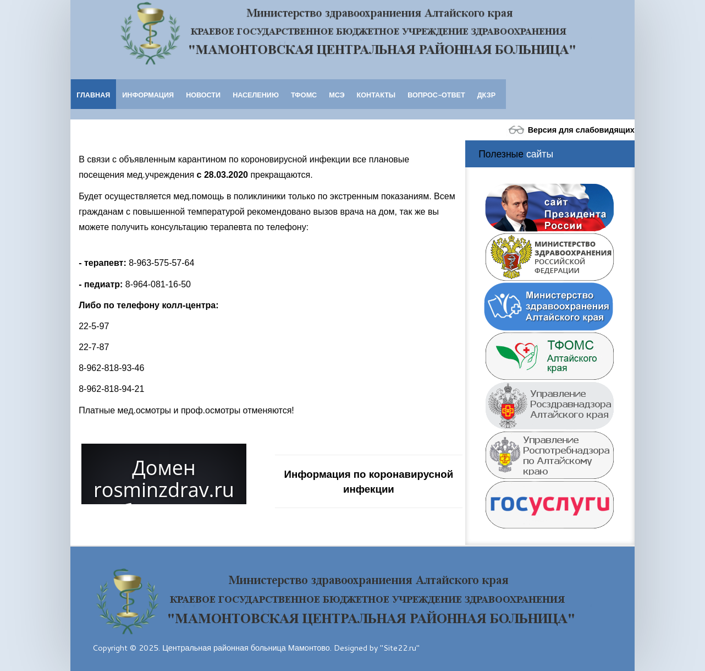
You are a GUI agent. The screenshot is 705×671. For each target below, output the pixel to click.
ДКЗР (486, 95)
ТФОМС (304, 95)
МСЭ (336, 95)
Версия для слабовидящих (570, 129)
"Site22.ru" (400, 647)
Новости (203, 95)
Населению (256, 95)
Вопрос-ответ (436, 95)
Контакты (376, 95)
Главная (93, 95)
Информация (148, 95)
